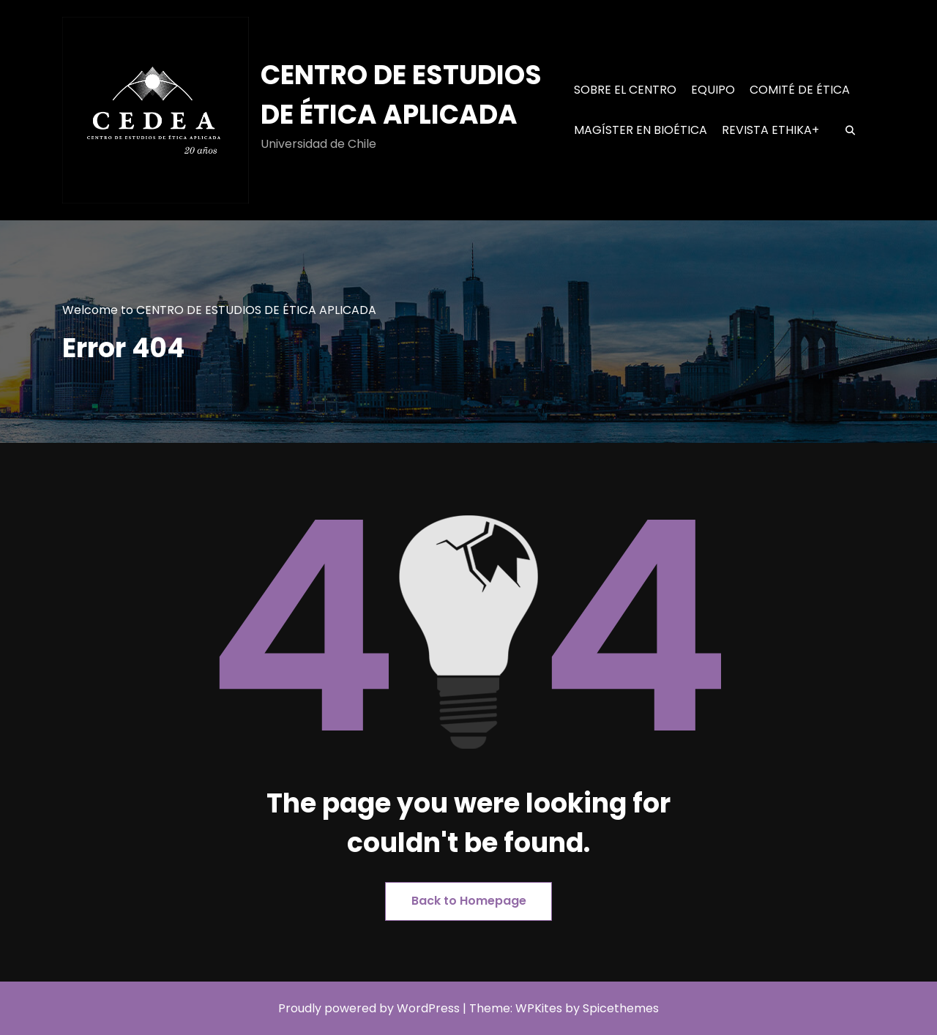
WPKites (540, 1008)
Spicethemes (621, 1008)
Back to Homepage (468, 900)
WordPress (428, 1008)
